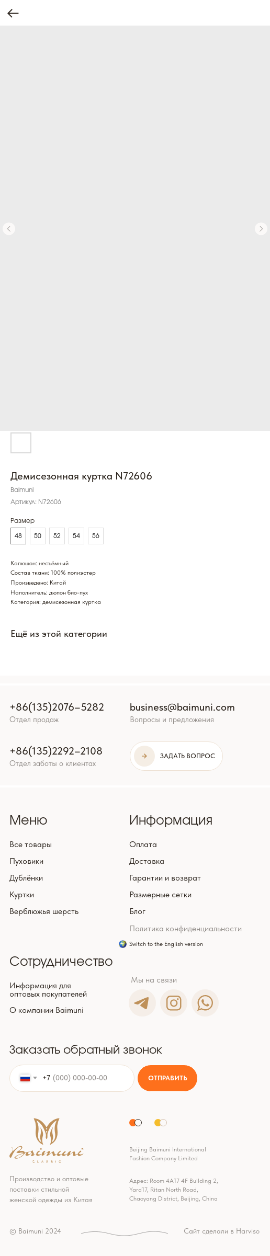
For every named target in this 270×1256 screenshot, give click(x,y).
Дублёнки (26, 878)
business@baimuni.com (182, 707)
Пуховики (26, 861)
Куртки (21, 894)
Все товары (30, 844)
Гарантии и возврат (165, 878)
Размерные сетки (160, 894)
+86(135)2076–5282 (56, 707)
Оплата (143, 844)
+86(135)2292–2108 (56, 751)
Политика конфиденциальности (185, 928)
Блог (137, 911)
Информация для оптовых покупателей (48, 989)
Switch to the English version (166, 943)
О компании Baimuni (46, 1010)
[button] (176, 756)
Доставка (146, 861)
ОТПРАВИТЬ (167, 1078)
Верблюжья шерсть (43, 911)
